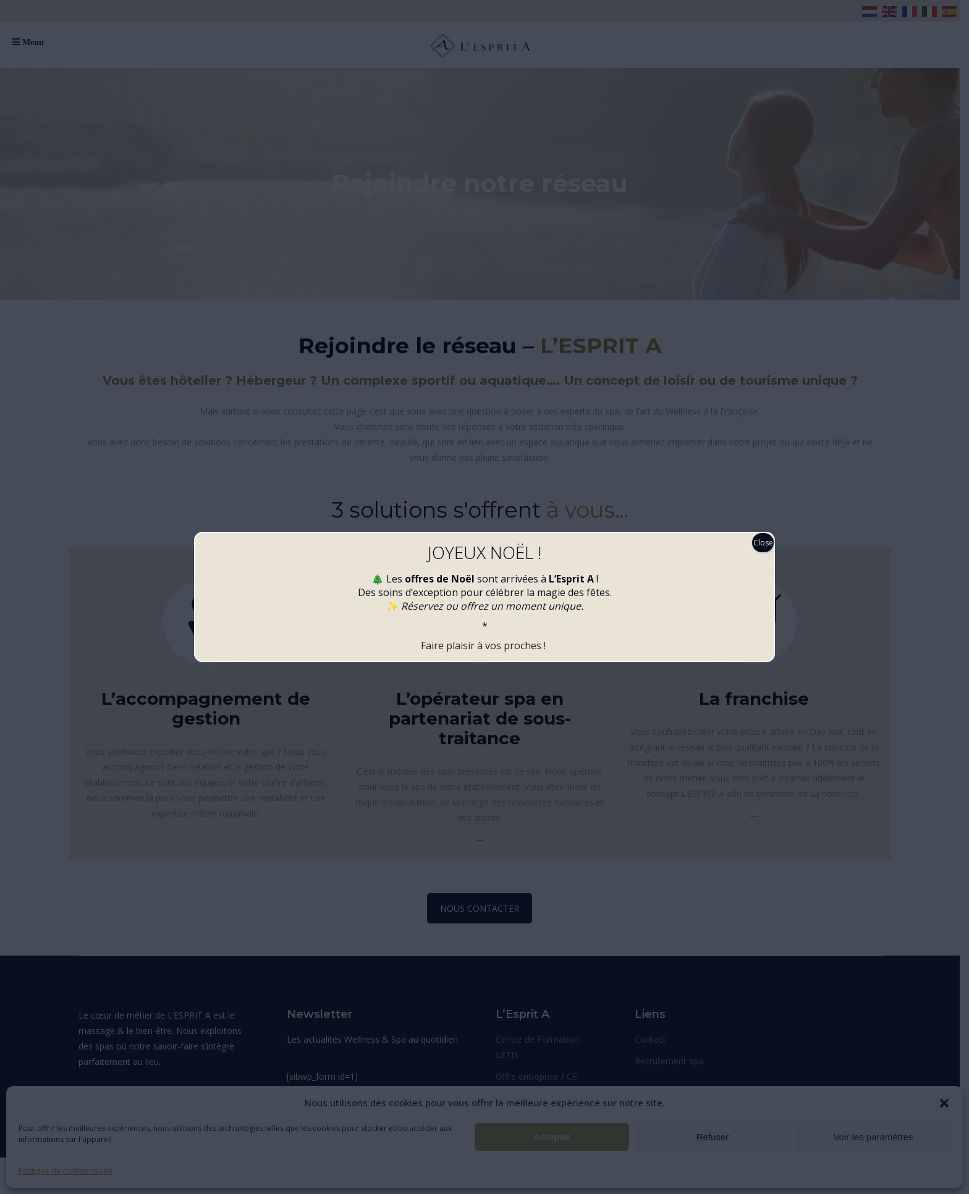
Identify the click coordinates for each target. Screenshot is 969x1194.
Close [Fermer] (763, 542)
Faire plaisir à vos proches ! (484, 645)
